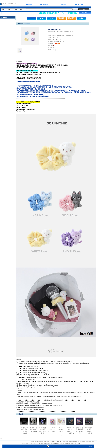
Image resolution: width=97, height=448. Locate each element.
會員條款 (82, 441)
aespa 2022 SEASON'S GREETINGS (51, 429)
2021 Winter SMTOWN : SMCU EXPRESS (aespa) (61, 431)
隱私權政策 (76, 441)
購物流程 (70, 441)
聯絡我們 (65, 441)
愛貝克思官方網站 (90, 441)
